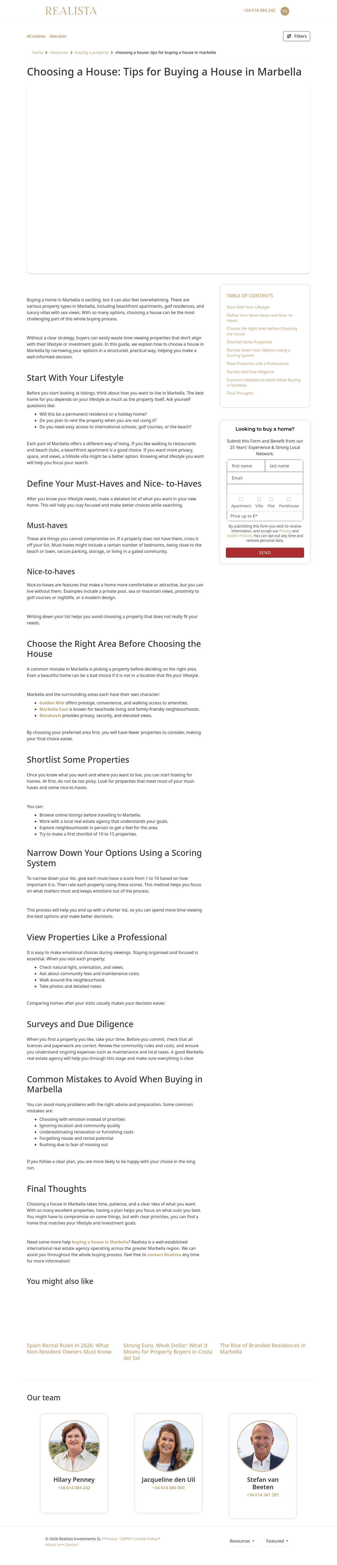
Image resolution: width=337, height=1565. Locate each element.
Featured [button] (275, 1541)
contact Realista (164, 1255)
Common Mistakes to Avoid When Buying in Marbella (263, 382)
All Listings (36, 36)
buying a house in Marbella (100, 1242)
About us (53, 1544)
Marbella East (53, 709)
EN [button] (285, 10)
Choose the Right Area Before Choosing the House (262, 331)
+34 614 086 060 (168, 1488)
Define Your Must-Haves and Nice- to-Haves (260, 317)
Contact (71, 1544)
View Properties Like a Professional (258, 363)
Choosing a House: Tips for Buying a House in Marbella (165, 52)
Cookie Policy (145, 1538)
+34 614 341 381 (263, 1495)
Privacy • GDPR (118, 1538)
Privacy (285, 530)
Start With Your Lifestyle (248, 307)
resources (59, 52)
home (35, 52)
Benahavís (50, 715)
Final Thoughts (240, 393)
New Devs (58, 36)
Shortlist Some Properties (249, 342)
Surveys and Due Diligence (250, 371)
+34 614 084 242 (74, 1488)
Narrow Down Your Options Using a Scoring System (258, 352)
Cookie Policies (239, 535)
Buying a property (91, 52)
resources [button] (240, 1541)
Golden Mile (52, 703)
